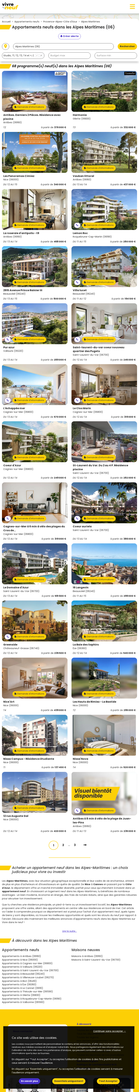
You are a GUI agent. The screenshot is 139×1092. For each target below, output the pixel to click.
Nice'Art (8, 702)
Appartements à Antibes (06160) (21, 956)
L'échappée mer (14, 408)
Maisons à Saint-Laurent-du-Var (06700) (95, 959)
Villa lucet (80, 290)
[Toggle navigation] (132, 6)
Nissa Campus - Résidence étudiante (28, 759)
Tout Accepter (108, 1081)
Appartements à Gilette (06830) (21, 995)
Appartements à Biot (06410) (19, 981)
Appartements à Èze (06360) (19, 984)
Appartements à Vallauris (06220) (22, 966)
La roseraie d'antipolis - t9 (21, 233)
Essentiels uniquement (68, 1081)
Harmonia (80, 115)
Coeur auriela (82, 526)
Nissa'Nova (80, 759)
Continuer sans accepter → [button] (109, 1031)
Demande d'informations (29, 107)
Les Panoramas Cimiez (18, 176)
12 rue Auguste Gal (15, 816)
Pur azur (9, 347)
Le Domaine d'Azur (16, 587)
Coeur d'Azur (12, 465)
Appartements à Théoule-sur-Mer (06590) (27, 991)
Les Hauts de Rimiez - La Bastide (94, 702)
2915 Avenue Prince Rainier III (22, 290)
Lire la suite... (69, 931)
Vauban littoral (83, 176)
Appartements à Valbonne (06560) (23, 1002)
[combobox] (23, 55)
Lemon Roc (80, 233)
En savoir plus (29, 1081)
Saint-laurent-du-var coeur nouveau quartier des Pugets (98, 349)
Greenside (10, 644)
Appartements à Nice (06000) (20, 959)
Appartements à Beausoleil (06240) (23, 973)
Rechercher (127, 46)
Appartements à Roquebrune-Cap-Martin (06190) (31, 998)
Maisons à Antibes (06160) (87, 956)
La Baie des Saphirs (86, 644)
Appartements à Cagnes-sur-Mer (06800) (27, 963)
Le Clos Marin (82, 408)
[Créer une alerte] (69, 36)
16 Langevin (81, 587)
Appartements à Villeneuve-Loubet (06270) (28, 977)
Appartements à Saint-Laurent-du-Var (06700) (30, 970)
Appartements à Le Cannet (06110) (22, 988)
